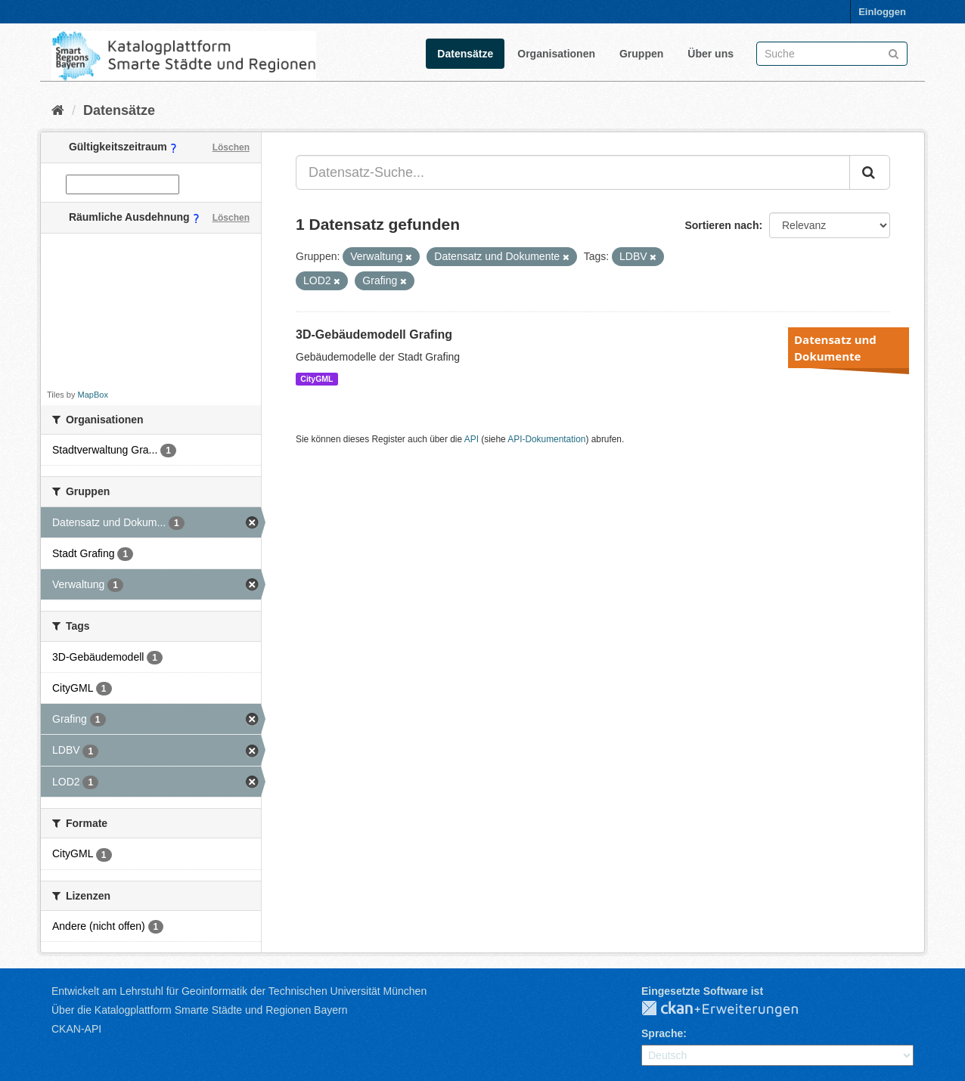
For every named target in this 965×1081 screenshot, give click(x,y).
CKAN (732, 1009)
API (471, 439)
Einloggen (882, 11)
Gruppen (641, 54)
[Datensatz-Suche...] (573, 172)
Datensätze (465, 54)
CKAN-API (76, 1029)
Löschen (231, 147)
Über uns (710, 54)
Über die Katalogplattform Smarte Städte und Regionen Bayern (199, 1010)
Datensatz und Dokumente (835, 348)
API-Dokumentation (546, 439)
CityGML (316, 378)
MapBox (93, 394)
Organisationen (556, 54)
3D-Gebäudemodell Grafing (374, 334)
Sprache (662, 1033)
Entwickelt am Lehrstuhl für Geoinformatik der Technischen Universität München (239, 991)
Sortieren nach (721, 225)
